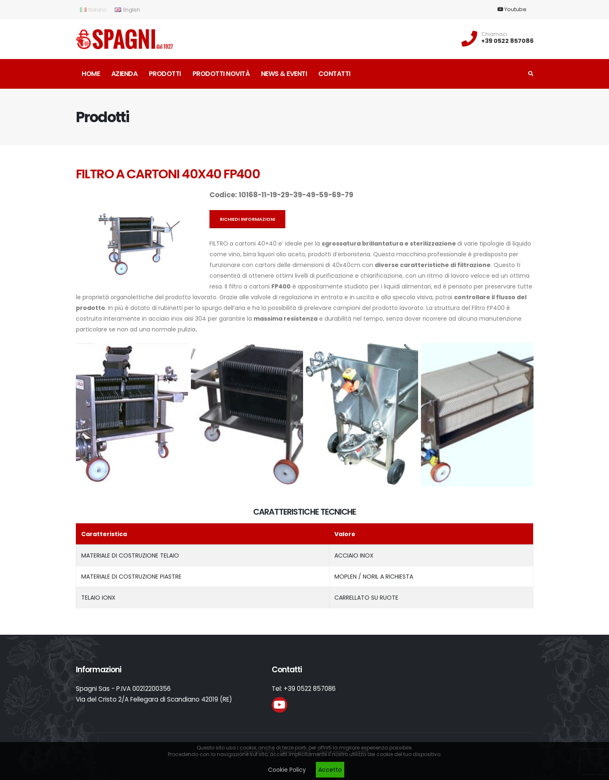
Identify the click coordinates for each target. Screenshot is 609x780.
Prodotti (165, 73)
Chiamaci (494, 34)
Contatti (334, 73)
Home (91, 73)
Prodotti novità (221, 73)
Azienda (124, 73)
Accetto (330, 770)
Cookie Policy (287, 770)
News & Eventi (284, 73)
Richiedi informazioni (247, 219)
